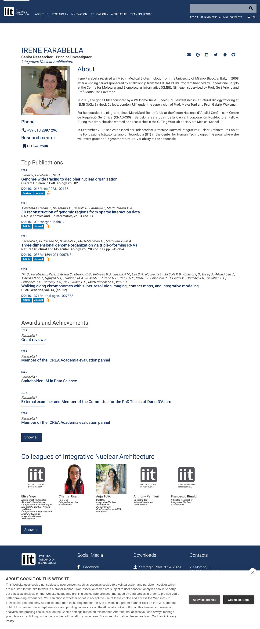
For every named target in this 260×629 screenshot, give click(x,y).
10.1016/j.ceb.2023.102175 (44, 189)
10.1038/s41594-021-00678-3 (46, 255)
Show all (31, 437)
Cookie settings (238, 599)
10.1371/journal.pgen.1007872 (47, 296)
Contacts (236, 17)
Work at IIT (118, 14)
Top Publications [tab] (42, 163)
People (194, 17)
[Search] (223, 8)
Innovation (79, 14)
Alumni (223, 17)
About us (41, 14)
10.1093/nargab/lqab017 (43, 222)
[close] (252, 572)
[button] (59, 11)
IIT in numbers (208, 17)
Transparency (141, 14)
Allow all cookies (204, 599)
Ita (254, 17)
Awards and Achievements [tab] (54, 323)
